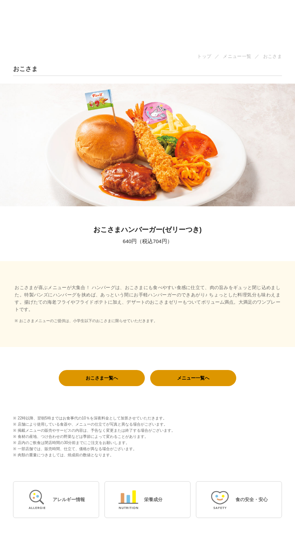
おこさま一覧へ (102, 378)
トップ (204, 56)
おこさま (272, 56)
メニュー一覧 (237, 56)
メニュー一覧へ (193, 378)
